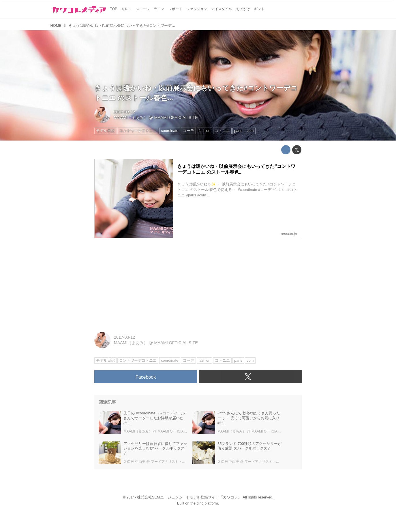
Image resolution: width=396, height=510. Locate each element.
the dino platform (204, 503)
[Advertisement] (198, 283)
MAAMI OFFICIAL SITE (176, 117)
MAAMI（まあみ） (131, 117)
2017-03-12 (124, 112)
